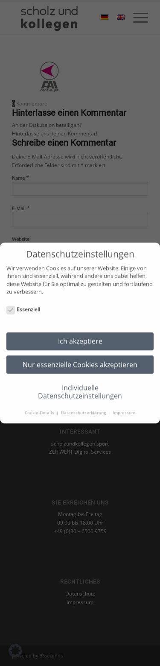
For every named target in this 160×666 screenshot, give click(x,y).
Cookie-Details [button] (40, 408)
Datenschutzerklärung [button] (84, 408)
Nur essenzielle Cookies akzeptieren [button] (80, 360)
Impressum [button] (124, 408)
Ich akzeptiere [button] (80, 337)
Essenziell (23, 305)
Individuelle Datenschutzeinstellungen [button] (80, 387)
